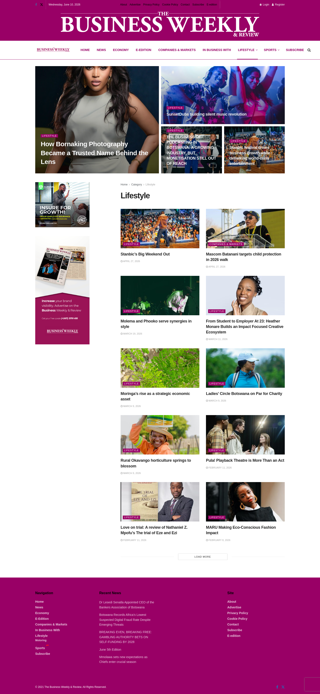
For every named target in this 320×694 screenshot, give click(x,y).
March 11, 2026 (216, 339)
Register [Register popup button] (278, 4)
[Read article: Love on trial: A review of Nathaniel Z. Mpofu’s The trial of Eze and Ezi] (160, 501)
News (101, 50)
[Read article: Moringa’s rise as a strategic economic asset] (160, 368)
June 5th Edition (110, 649)
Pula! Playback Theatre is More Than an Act (245, 460)
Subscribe (198, 4)
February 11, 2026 (219, 467)
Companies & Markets (177, 50)
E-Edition (143, 50)
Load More (202, 556)
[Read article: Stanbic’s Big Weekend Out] (160, 228)
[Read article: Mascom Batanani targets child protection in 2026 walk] (245, 228)
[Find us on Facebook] (277, 687)
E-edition (212, 4)
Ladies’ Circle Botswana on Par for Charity (244, 393)
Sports (271, 46)
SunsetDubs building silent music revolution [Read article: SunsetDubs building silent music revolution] (207, 114)
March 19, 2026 (131, 333)
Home (85, 50)
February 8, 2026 (218, 540)
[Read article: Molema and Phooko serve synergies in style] (160, 295)
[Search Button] (309, 50)
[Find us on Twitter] (283, 687)
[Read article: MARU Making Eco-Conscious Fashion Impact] (245, 501)
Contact (185, 4)
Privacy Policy (151, 4)
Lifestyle (246, 50)
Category (136, 184)
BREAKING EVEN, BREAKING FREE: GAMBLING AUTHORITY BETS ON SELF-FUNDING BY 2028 (125, 637)
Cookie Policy (170, 4)
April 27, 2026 (130, 261)
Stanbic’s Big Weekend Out (145, 254)
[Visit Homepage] (53, 50)
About (123, 4)
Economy (121, 50)
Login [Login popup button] (264, 4)
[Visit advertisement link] (160, 24)
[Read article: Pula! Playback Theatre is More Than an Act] (245, 434)
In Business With (217, 50)
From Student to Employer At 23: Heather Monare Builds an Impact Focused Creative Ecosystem (244, 326)
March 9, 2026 (131, 406)
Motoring (40, 640)
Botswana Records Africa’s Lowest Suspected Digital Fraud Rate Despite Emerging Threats (125, 619)
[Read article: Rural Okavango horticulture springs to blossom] (160, 434)
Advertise (135, 4)
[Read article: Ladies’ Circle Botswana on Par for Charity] (245, 368)
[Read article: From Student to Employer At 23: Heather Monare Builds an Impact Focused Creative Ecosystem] (245, 295)
